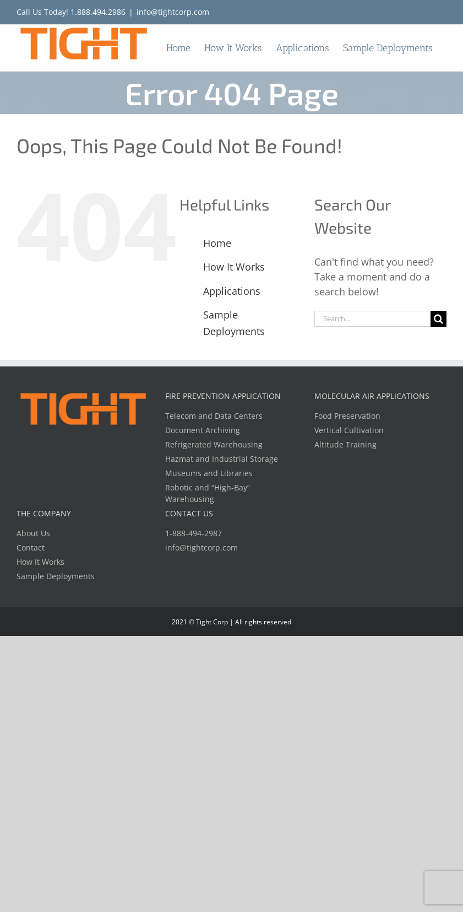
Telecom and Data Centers (214, 416)
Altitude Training (345, 444)
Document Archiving (202, 430)
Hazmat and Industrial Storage (221, 459)
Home (217, 243)
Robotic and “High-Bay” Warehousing (207, 493)
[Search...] (372, 319)
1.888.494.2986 (98, 12)
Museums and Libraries (209, 473)
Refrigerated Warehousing (214, 444)
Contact (31, 547)
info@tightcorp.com (173, 12)
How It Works (234, 266)
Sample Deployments (56, 576)
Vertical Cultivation (349, 430)
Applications (231, 291)
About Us (33, 533)
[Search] (438, 319)
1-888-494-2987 (193, 533)
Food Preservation (347, 416)
